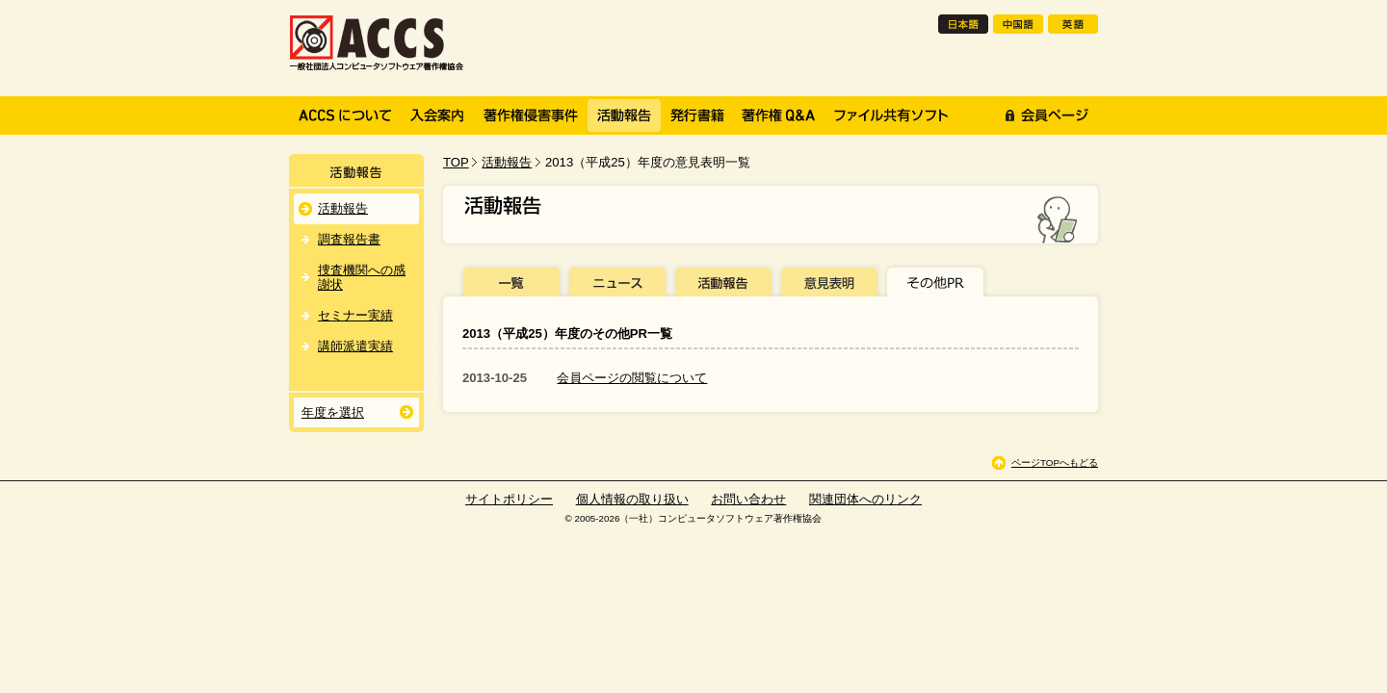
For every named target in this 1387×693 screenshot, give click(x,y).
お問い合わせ (748, 499)
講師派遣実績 (355, 346)
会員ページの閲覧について (632, 378)
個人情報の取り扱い (632, 499)
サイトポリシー (509, 499)
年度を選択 (332, 412)
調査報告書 (349, 239)
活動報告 (507, 162)
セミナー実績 (355, 315)
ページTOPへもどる (1054, 462)
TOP (456, 162)
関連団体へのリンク (865, 499)
